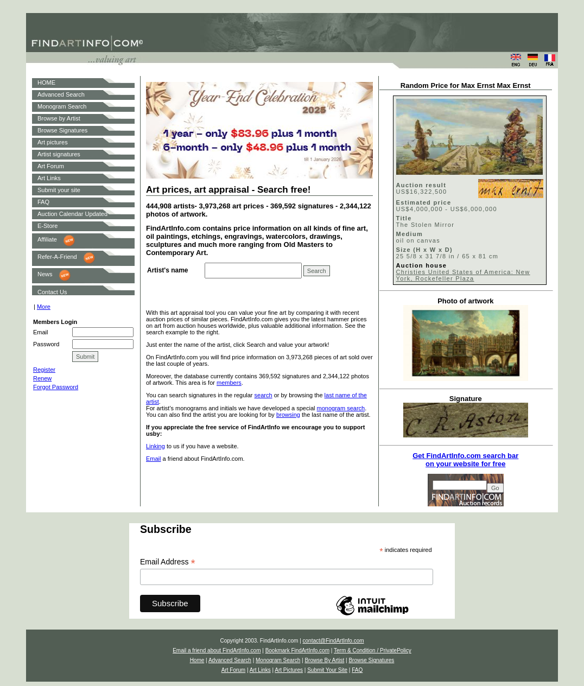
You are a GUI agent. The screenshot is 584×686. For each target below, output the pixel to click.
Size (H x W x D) (424, 249)
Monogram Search (62, 106)
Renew (42, 378)
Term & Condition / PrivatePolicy (372, 650)
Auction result (421, 185)
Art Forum (50, 166)
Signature (465, 399)
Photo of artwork (465, 301)
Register (44, 369)
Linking (155, 446)
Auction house (421, 265)
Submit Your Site (327, 670)
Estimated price (424, 202)
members (229, 382)
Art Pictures (289, 670)
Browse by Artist (58, 118)
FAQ (43, 202)
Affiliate (47, 239)
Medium (409, 234)
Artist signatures (58, 154)
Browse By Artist (324, 660)
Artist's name (167, 270)
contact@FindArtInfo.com (333, 641)
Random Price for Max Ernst (448, 85)
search (263, 395)
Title (404, 218)
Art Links (49, 178)
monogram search (341, 408)
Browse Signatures (62, 130)
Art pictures (52, 142)
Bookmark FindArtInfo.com (297, 650)
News (45, 274)
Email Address (167, 562)
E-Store (47, 226)
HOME (46, 82)
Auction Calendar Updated (72, 214)
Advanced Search (61, 94)
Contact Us (52, 292)
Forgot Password (55, 387)
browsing (288, 414)
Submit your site (58, 190)
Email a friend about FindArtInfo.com (217, 650)
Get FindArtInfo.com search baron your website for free (465, 460)
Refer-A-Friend (57, 256)
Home (197, 660)
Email (153, 458)
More (43, 306)
